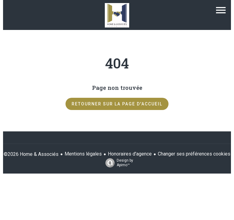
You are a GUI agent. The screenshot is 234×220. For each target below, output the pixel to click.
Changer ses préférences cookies (194, 154)
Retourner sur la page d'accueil (117, 103)
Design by (117, 162)
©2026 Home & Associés (31, 154)
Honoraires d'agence (130, 154)
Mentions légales (83, 154)
